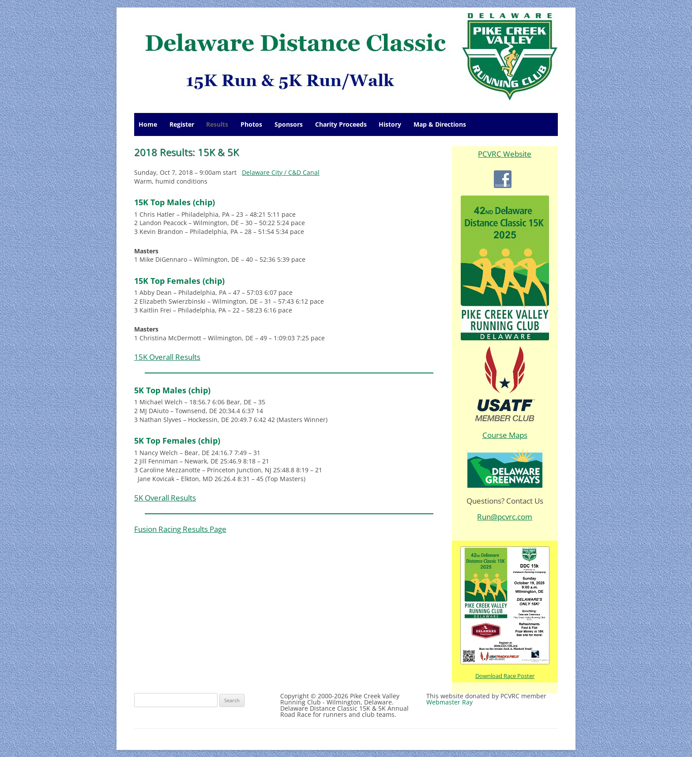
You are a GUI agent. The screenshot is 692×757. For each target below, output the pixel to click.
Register (181, 124)
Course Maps (504, 435)
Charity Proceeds (341, 124)
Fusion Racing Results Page (180, 529)
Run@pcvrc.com (504, 517)
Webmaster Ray (449, 702)
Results (217, 124)
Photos (251, 124)
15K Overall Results (167, 357)
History (390, 124)
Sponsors (289, 124)
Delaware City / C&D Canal (281, 172)
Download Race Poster (504, 676)
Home (148, 124)
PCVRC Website (504, 154)
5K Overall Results (165, 498)
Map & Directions (440, 124)
